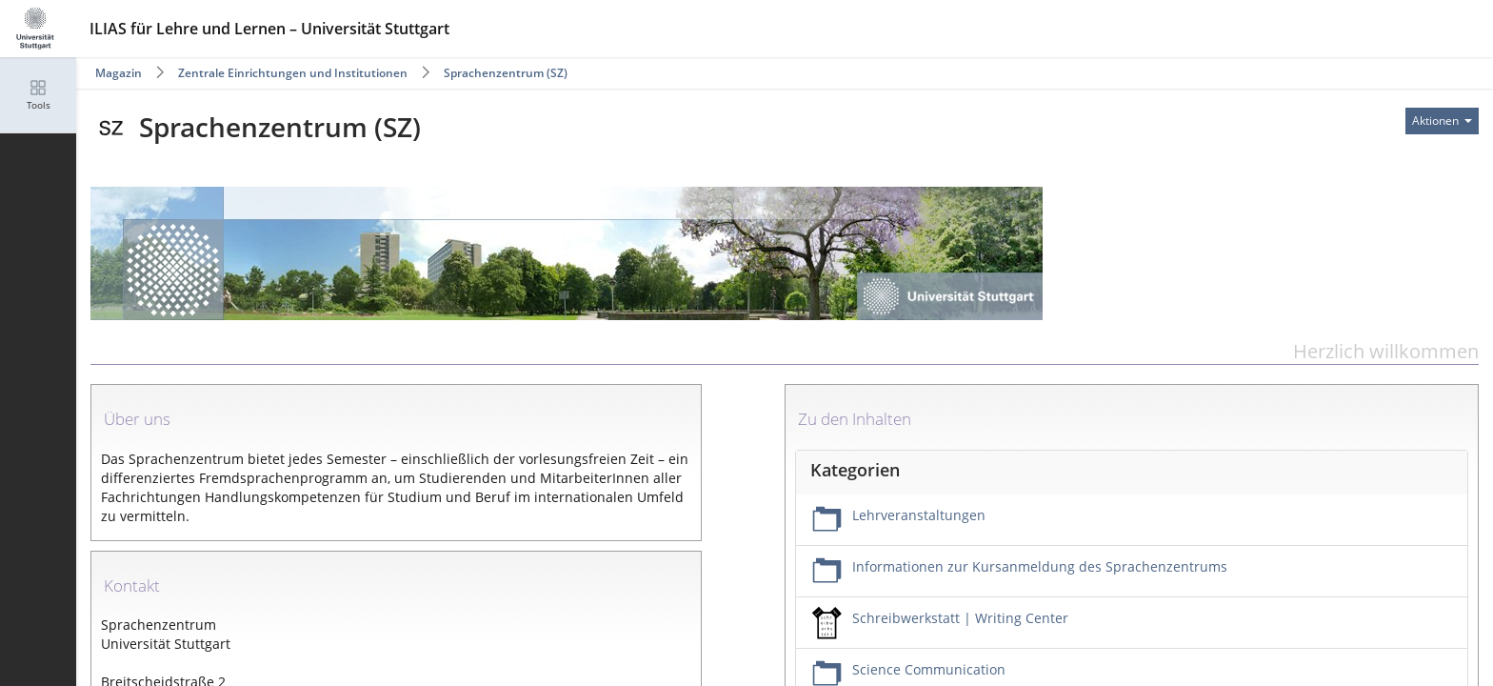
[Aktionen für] (1442, 121)
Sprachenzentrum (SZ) (505, 73)
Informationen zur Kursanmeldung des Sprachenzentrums (1039, 566)
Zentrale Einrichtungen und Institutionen (293, 73)
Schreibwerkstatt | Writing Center (960, 618)
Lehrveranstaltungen (918, 515)
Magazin (118, 73)
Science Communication (928, 669)
